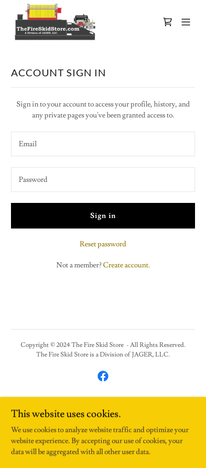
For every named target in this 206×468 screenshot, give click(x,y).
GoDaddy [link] (119, 408)
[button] (186, 22)
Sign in (102, 215)
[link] (55, 22)
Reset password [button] (103, 244)
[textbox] (103, 144)
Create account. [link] (126, 265)
